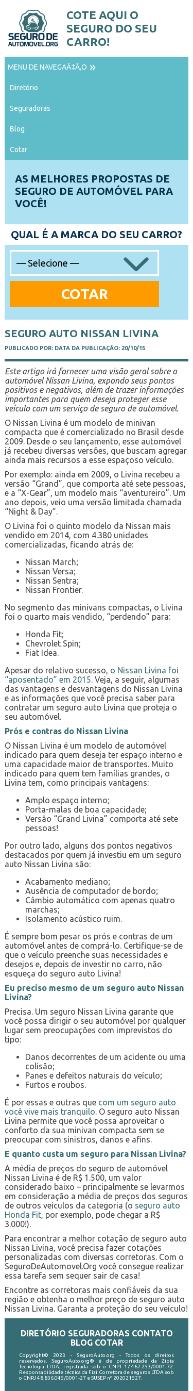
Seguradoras (30, 108)
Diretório (24, 88)
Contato (152, 1333)
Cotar (18, 149)
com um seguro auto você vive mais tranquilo (90, 1107)
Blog (17, 129)
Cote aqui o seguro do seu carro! (111, 28)
